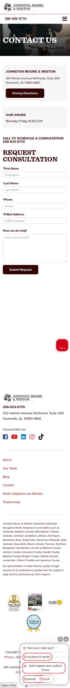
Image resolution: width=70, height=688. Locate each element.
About (7, 459)
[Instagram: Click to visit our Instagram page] (32, 437)
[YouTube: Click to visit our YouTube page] (14, 437)
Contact (8, 485)
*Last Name (10, 183)
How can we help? (15, 230)
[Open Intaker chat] (26, 686)
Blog (6, 476)
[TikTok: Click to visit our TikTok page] (41, 437)
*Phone (8, 199)
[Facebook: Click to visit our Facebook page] (6, 437)
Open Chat (8, 685)
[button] (15, 19)
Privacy (9, 657)
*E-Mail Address (13, 214)
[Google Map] (35, 327)
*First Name (11, 168)
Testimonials (12, 502)
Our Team (10, 468)
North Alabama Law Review (23, 493)
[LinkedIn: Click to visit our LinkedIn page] (24, 437)
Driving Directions (25, 93)
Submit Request (20, 269)
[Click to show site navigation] (64, 19)
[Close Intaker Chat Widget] (66, 639)
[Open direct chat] (60, 639)
